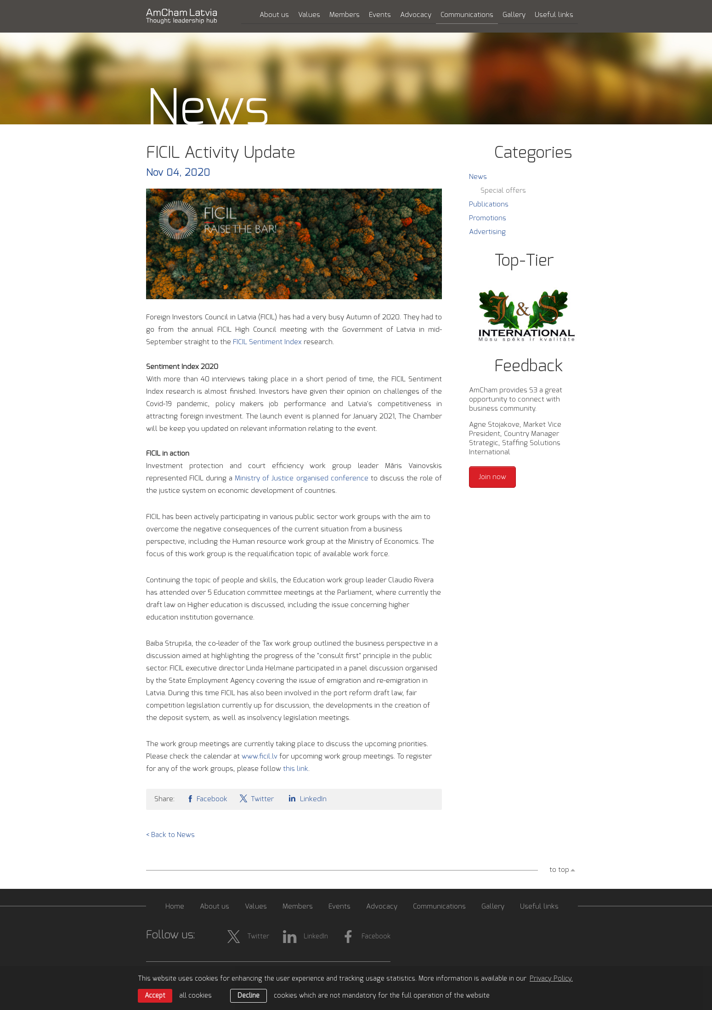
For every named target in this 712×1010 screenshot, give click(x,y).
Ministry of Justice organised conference (301, 478)
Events (380, 14)
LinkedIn (306, 798)
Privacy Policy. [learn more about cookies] (551, 979)
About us (274, 14)
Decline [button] (248, 996)
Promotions (487, 218)
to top (559, 869)
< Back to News (170, 834)
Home (174, 906)
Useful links (554, 14)
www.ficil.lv (259, 756)
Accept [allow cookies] (155, 996)
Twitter (256, 798)
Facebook (206, 798)
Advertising (487, 232)
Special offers (503, 190)
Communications (467, 14)
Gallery (514, 14)
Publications (489, 204)
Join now (492, 477)
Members (344, 14)
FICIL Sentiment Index (267, 342)
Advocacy (415, 14)
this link (295, 768)
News (478, 176)
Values (309, 14)
